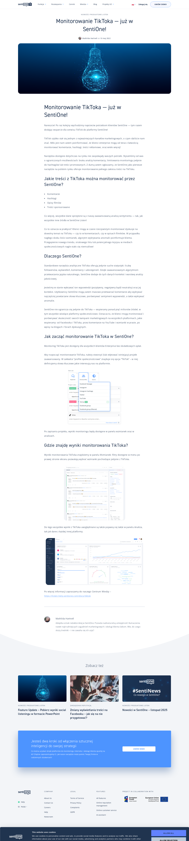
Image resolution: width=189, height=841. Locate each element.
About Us (48, 798)
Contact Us (48, 803)
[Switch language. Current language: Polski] (134, 4)
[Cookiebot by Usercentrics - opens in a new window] (15, 836)
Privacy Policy (75, 803)
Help (23, 802)
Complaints (75, 807)
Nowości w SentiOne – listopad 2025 (144, 710)
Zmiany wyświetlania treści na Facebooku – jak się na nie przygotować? (88, 714)
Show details (128, 836)
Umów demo (139, 749)
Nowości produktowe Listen (94, 14)
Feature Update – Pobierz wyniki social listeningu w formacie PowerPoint (42, 712)
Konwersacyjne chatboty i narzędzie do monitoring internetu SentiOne (25, 4)
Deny (168, 834)
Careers (47, 807)
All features (101, 798)
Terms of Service (77, 798)
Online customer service (106, 810)
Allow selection (169, 827)
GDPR (72, 812)
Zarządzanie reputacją (80, 705)
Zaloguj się (142, 4)
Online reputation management (103, 804)
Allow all (168, 820)
